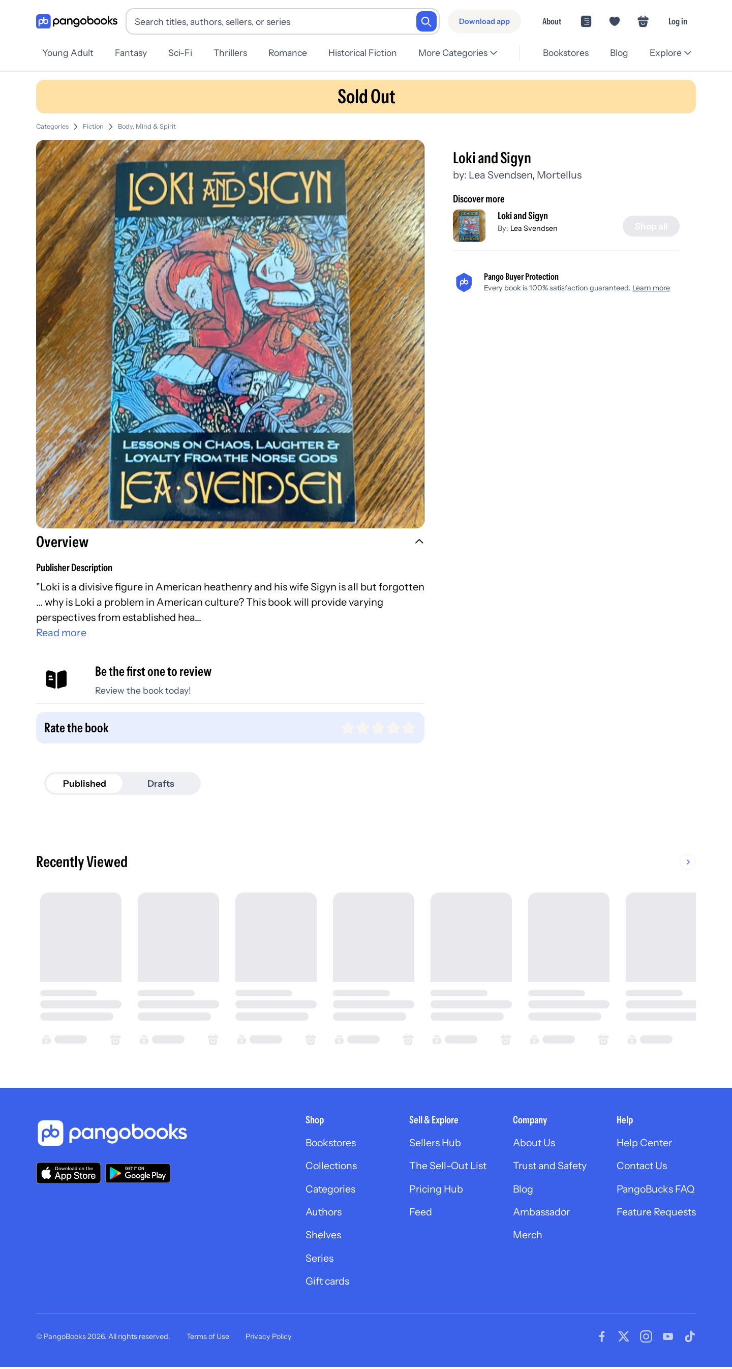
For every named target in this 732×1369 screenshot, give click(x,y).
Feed (414, 1213)
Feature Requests (655, 1213)
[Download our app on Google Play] (137, 1173)
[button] (230, 543)
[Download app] (484, 21)
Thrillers (235, 52)
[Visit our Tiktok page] (690, 1338)
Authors (316, 1213)
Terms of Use (208, 1338)
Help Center (643, 1143)
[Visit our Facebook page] (602, 1338)
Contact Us (641, 1166)
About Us (531, 1143)
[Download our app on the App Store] (68, 1173)
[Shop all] (650, 226)
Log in (677, 21)
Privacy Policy (269, 1338)
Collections (324, 1166)
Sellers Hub (429, 1143)
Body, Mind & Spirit (147, 126)
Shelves (315, 1237)
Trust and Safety (547, 1166)
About (551, 21)
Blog (617, 52)
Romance (294, 52)
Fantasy (132, 52)
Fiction (93, 126)
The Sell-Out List (442, 1166)
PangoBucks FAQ (655, 1190)
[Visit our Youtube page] (668, 1338)
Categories (52, 126)
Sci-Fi (183, 52)
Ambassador (538, 1213)
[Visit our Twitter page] (624, 1338)
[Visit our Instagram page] (646, 1338)
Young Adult (68, 52)
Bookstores (563, 52)
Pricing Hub (431, 1190)
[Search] (426, 21)
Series (311, 1260)
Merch (524, 1237)
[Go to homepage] (76, 21)
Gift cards (320, 1283)
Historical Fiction (371, 52)
